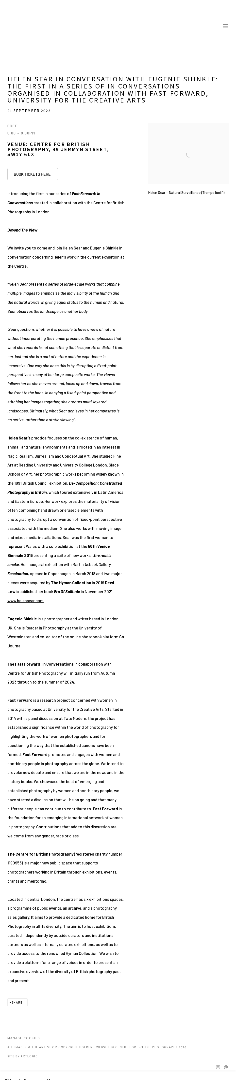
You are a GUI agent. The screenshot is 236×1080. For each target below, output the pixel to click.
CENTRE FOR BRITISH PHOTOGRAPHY (27, 26)
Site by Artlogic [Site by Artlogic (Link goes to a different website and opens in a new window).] (22, 1056)
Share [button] (17, 1002)
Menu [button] (225, 26)
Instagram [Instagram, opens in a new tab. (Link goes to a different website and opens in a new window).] (218, 1067)
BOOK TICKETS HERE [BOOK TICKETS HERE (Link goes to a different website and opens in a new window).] (32, 174)
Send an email (226, 1067)
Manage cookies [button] (23, 1038)
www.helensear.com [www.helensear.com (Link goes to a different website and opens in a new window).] (25, 600)
